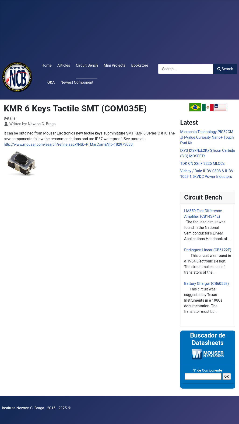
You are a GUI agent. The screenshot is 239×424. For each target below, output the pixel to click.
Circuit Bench (87, 65)
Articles (63, 65)
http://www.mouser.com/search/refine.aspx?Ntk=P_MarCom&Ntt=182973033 (68, 144)
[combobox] (186, 69)
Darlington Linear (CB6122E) (207, 250)
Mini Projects (114, 65)
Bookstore (139, 65)
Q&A (51, 82)
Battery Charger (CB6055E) (206, 283)
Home (47, 65)
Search (225, 69)
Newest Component (76, 82)
